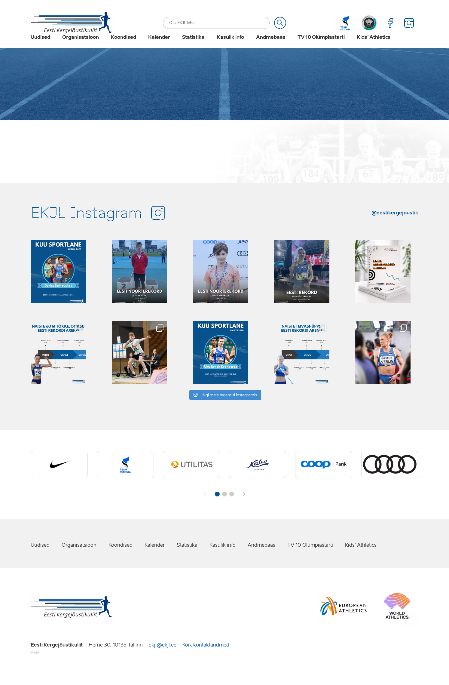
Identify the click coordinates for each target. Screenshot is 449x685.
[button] (217, 507)
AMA (35, 666)
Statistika (193, 47)
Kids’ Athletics (373, 47)
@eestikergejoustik (394, 226)
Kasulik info (230, 47)
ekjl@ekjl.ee (162, 658)
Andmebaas (271, 47)
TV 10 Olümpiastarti (321, 47)
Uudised (40, 47)
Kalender (159, 47)
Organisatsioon (80, 47)
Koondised (123, 47)
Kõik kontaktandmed (205, 658)
